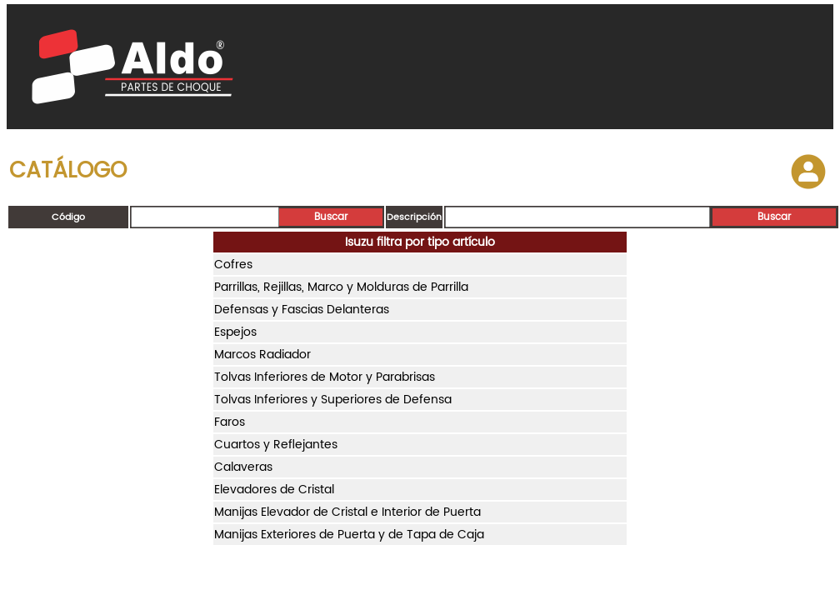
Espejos (235, 332)
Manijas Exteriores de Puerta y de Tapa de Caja (349, 534)
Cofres (233, 264)
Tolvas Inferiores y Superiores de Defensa (333, 399)
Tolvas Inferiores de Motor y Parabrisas (324, 377)
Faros (229, 422)
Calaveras (243, 467)
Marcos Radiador (262, 354)
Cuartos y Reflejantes (276, 444)
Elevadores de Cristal (274, 489)
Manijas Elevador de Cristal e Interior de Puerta (347, 512)
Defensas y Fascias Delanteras (301, 309)
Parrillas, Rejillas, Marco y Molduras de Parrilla (341, 287)
